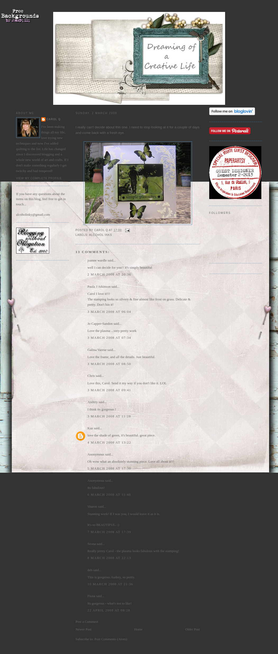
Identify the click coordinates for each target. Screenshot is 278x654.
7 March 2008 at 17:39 (109, 532)
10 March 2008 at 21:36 (110, 584)
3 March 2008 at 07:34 (109, 338)
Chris (91, 376)
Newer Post (84, 629)
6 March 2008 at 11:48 (109, 495)
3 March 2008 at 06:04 (109, 312)
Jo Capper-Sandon (100, 324)
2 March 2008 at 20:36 (109, 274)
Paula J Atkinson (99, 286)
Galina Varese (97, 350)
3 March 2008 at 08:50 (109, 364)
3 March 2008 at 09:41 (109, 390)
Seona (92, 544)
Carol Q (54, 119)
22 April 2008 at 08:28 (109, 610)
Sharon (92, 506)
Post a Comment (87, 622)
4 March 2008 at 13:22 (109, 442)
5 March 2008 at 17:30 (109, 468)
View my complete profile (39, 178)
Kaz (90, 428)
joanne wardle (97, 260)
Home (138, 629)
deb (90, 570)
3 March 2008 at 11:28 (109, 416)
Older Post (192, 629)
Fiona (91, 596)
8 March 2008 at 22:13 (109, 558)
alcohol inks (100, 234)
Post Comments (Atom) (110, 639)
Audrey (93, 402)
